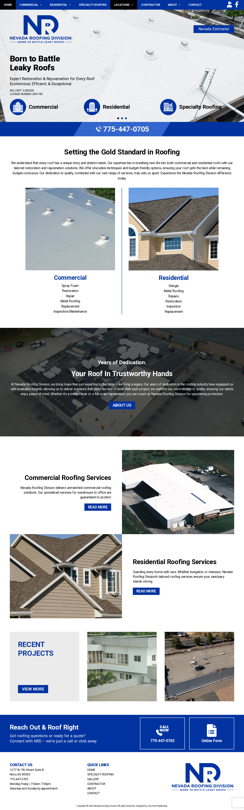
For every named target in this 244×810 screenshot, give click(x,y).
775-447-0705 (122, 129)
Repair (70, 296)
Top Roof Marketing (157, 806)
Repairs (173, 296)
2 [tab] (122, 118)
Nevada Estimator (214, 29)
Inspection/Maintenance (70, 311)
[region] (122, 61)
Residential (60, 5)
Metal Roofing (70, 301)
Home (8, 4)
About (174, 5)
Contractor (150, 4)
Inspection (173, 306)
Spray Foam (70, 286)
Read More (98, 507)
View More (33, 689)
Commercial (31, 5)
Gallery (93, 779)
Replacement (70, 306)
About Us (122, 405)
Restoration (70, 291)
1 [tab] (118, 118)
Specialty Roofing (92, 4)
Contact (195, 4)
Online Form (211, 741)
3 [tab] (126, 118)
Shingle (174, 286)
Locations (124, 5)
